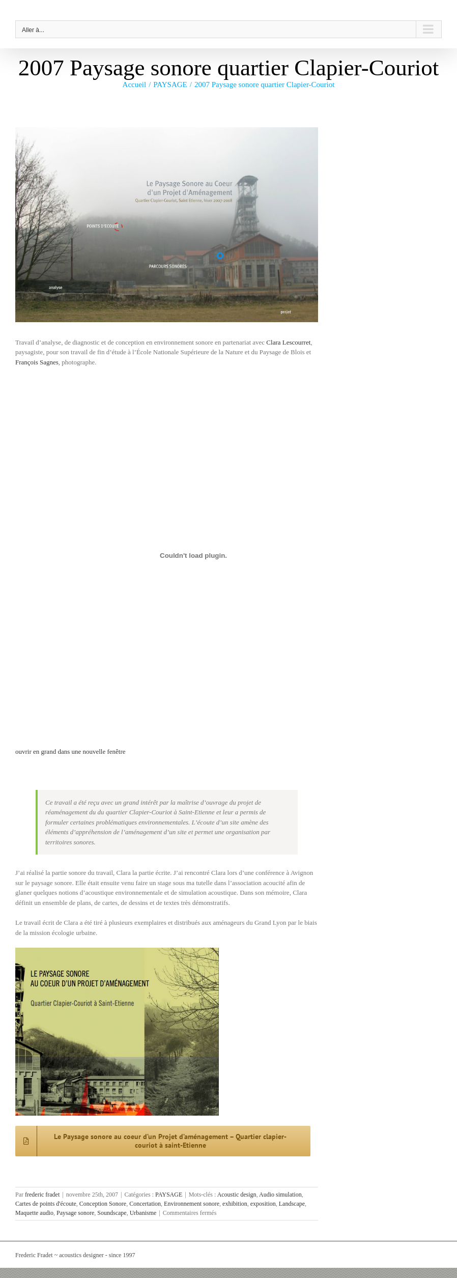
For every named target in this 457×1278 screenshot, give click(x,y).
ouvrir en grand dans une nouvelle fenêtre (70, 751)
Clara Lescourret (288, 342)
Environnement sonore (191, 1203)
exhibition (234, 1203)
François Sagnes (37, 362)
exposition (263, 1203)
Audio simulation (280, 1194)
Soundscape (111, 1212)
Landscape (292, 1203)
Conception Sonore (102, 1203)
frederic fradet (42, 1194)
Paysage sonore (75, 1212)
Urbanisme (143, 1212)
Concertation (145, 1203)
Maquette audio (34, 1212)
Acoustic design (236, 1194)
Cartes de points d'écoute (45, 1203)
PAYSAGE (168, 1194)
